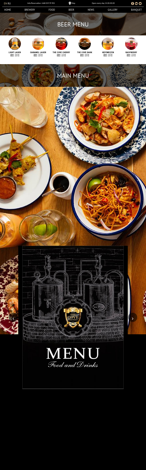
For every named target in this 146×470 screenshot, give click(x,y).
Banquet (136, 9)
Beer (71, 9)
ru (9, 3)
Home (7, 9)
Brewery (30, 9)
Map (73, 3)
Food (52, 9)
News (91, 9)
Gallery (112, 9)
